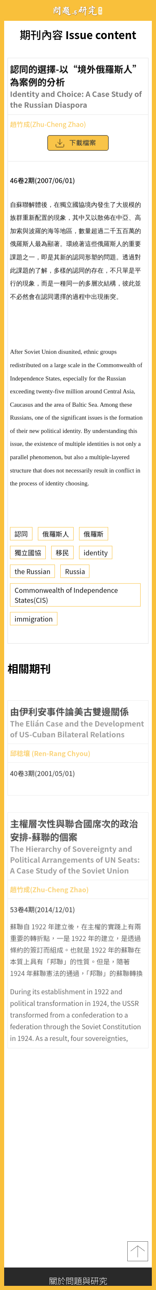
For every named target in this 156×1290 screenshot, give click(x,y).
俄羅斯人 (55, 537)
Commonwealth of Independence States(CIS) (66, 598)
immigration (34, 622)
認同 (21, 537)
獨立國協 (28, 555)
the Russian (32, 574)
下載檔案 (75, 146)
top (137, 1251)
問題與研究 (78, 10)
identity (96, 555)
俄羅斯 (94, 537)
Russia (75, 574)
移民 (62, 555)
